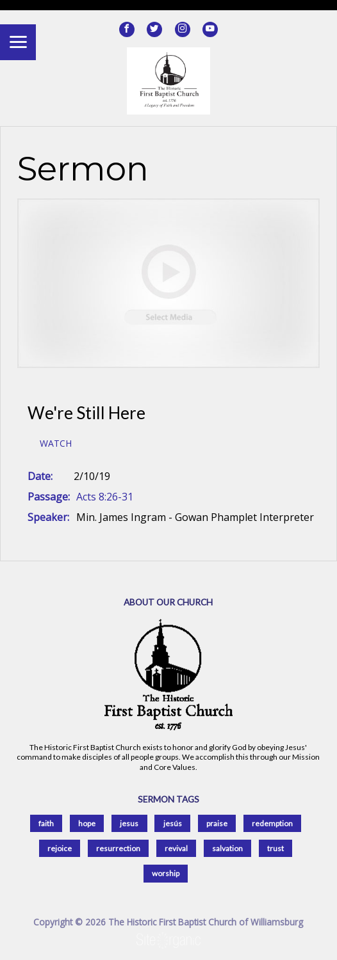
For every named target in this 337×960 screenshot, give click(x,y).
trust (275, 848)
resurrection (118, 848)
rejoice (59, 848)
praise (216, 823)
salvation (227, 848)
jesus (129, 823)
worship (165, 873)
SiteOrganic (168, 941)
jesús (172, 823)
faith (46, 823)
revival (176, 848)
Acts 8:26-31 (104, 497)
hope (86, 823)
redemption (272, 823)
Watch (56, 443)
